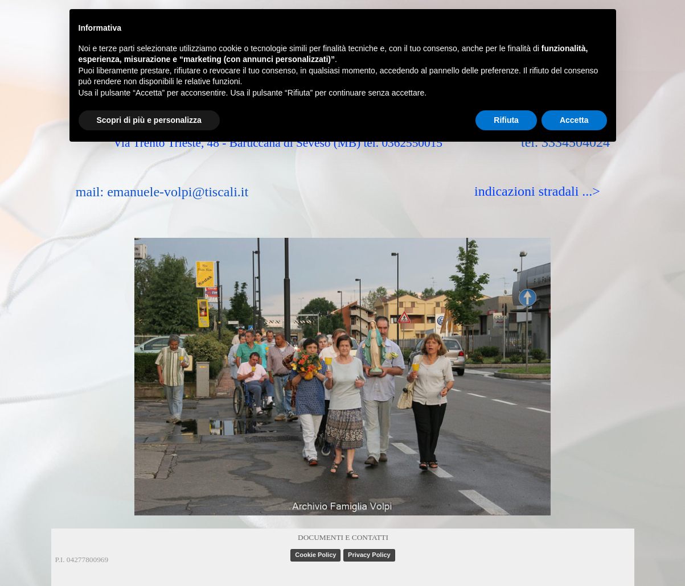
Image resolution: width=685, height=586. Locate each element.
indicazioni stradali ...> (537, 191)
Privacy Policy (369, 554)
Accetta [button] (574, 120)
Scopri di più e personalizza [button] (149, 120)
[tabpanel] (343, 536)
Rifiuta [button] (506, 120)
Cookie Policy (315, 554)
